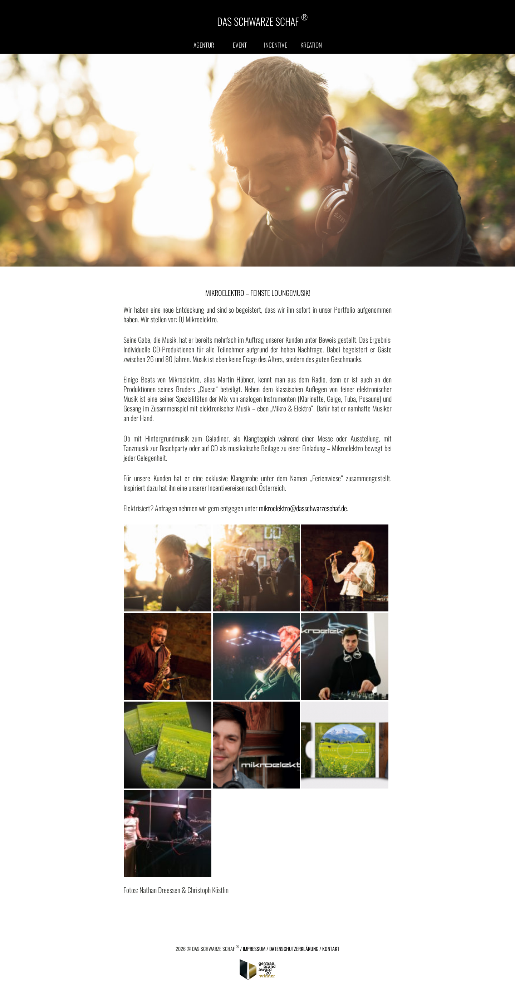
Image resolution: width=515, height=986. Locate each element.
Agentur (203, 44)
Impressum (254, 948)
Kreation (311, 44)
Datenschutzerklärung (293, 948)
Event (240, 44)
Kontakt (330, 948)
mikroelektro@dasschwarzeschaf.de (303, 508)
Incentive (275, 44)
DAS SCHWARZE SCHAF (262, 21)
